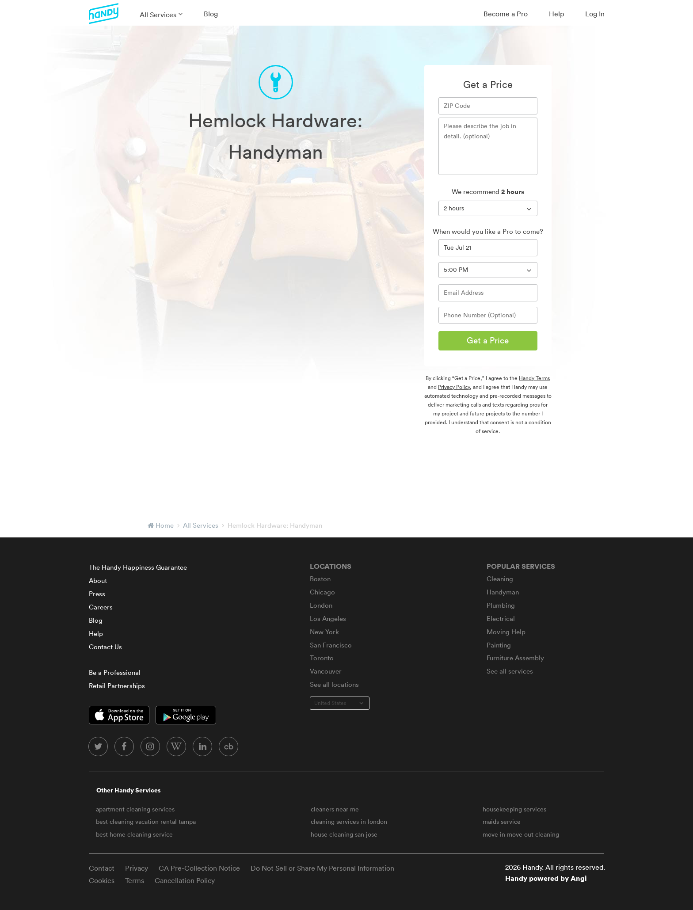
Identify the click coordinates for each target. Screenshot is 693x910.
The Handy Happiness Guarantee (138, 567)
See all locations (334, 684)
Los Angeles (328, 618)
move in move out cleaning (521, 834)
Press (97, 594)
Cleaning (500, 579)
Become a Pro (506, 13)
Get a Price (488, 340)
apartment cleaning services (135, 809)
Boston (320, 579)
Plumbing (501, 605)
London (321, 605)
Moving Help (506, 632)
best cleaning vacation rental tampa (146, 822)
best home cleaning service (134, 834)
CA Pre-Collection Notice (199, 868)
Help (556, 13)
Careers (101, 607)
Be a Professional (115, 672)
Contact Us (105, 647)
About (98, 580)
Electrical (501, 618)
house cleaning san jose (344, 834)
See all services (510, 671)
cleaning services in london (349, 822)
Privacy (136, 868)
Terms (134, 880)
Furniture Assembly (515, 658)
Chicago (322, 592)
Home (165, 525)
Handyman (503, 592)
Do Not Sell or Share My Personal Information (322, 868)
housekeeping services (514, 809)
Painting (499, 645)
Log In (595, 13)
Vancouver (326, 671)
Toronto (322, 658)
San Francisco (331, 645)
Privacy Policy (454, 387)
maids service (502, 822)
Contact (101, 868)
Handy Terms (534, 378)
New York (324, 632)
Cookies (101, 880)
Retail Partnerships (117, 686)
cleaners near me (335, 809)
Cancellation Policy (185, 880)
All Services (158, 14)
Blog (211, 13)
